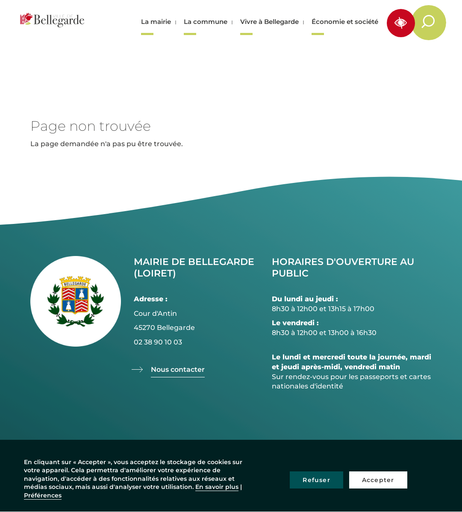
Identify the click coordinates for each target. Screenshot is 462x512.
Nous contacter (178, 369)
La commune (205, 22)
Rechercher (433, 22)
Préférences (43, 495)
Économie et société (345, 22)
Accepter (378, 480)
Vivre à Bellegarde (269, 22)
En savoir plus (216, 487)
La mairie (156, 22)
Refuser (316, 480)
